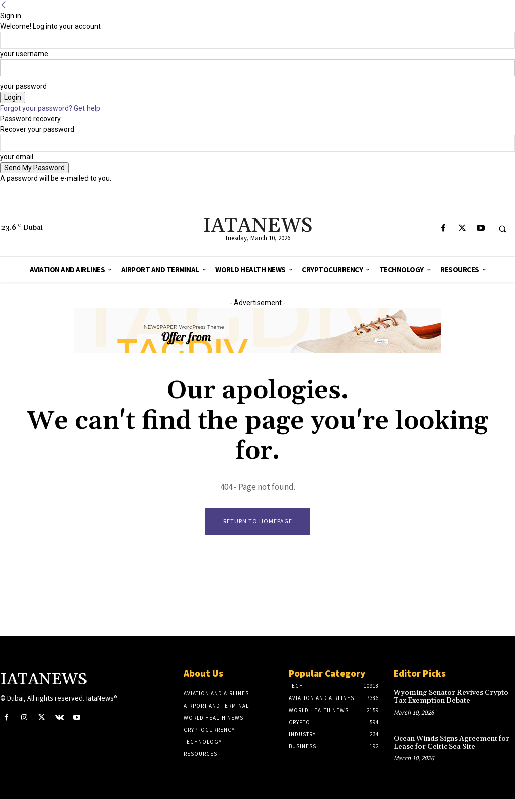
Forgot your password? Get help (50, 108)
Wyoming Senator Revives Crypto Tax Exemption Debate (449, 696)
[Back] (3, 5)
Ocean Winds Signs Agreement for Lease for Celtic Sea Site (450, 742)
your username (24, 54)
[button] (502, 228)
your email (16, 157)
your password (23, 86)
